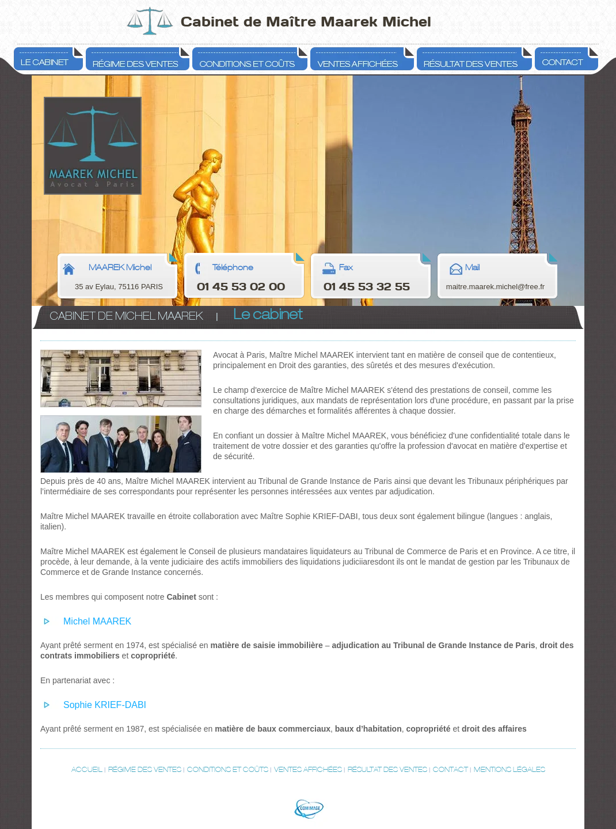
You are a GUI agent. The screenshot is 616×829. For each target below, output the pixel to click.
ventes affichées (308, 769)
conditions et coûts (227, 769)
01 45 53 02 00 (241, 286)
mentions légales (509, 769)
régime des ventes (144, 769)
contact (450, 769)
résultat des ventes (387, 769)
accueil (86, 769)
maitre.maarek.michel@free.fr (495, 286)
